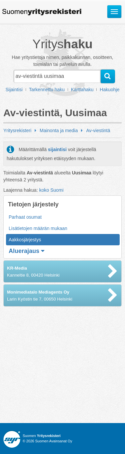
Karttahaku (82, 89)
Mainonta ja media (59, 130)
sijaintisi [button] (57, 149)
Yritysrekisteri (17, 130)
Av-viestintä (98, 130)
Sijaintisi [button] (14, 89)
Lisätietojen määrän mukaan (38, 228)
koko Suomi (51, 190)
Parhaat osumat (25, 217)
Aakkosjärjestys (25, 239)
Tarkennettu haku (47, 89)
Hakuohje (109, 89)
